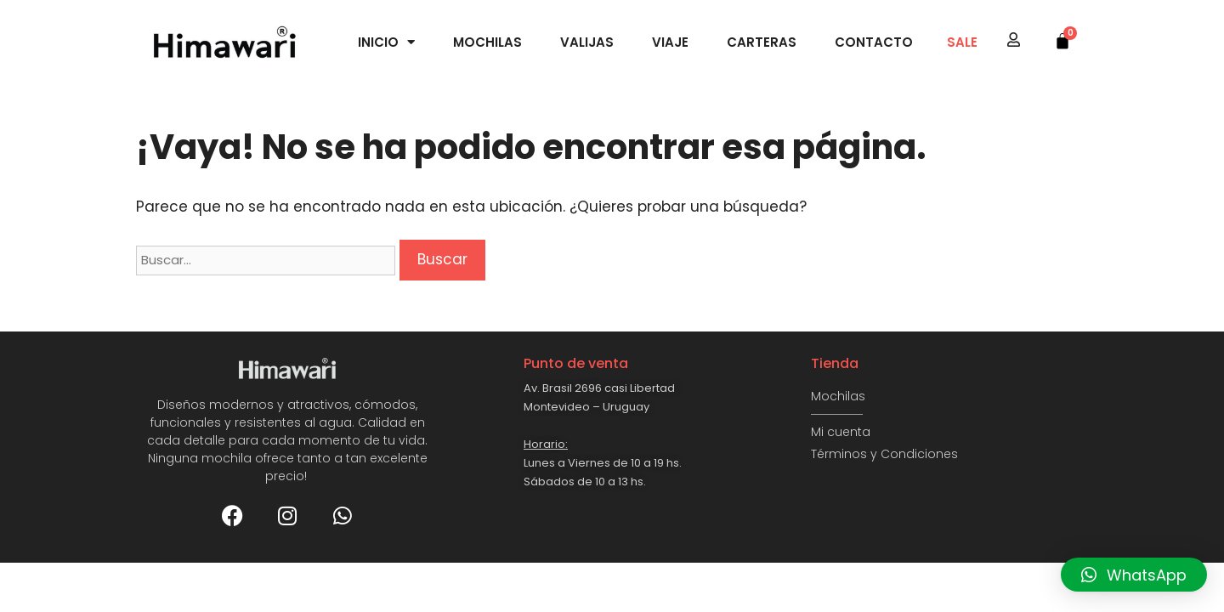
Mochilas (487, 42)
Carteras (761, 42)
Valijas (587, 42)
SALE (962, 42)
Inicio (386, 42)
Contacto (874, 42)
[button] (1134, 575)
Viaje (670, 42)
